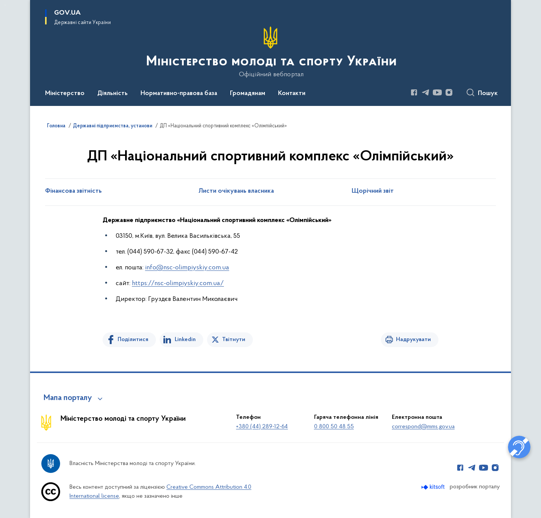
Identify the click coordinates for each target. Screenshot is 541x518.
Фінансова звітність (73, 191)
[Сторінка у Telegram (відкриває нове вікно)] (425, 92)
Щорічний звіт (373, 191)
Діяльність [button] (112, 93)
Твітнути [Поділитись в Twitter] (233, 340)
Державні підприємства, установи (112, 126)
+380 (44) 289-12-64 (262, 427)
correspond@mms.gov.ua (423, 427)
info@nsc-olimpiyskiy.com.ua (187, 267)
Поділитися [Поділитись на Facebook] (133, 340)
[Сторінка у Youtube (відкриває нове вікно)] (437, 92)
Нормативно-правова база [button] (179, 93)
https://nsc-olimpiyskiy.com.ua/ (178, 283)
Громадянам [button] (247, 93)
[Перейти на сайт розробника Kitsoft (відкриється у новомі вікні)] (434, 487)
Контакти (291, 93)
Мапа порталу (68, 398)
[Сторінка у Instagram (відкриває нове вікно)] (448, 92)
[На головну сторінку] (270, 52)
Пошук (488, 93)
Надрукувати (413, 340)
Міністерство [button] (65, 93)
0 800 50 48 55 (334, 427)
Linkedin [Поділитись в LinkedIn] (185, 340)
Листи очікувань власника (236, 191)
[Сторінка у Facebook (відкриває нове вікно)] (414, 92)
